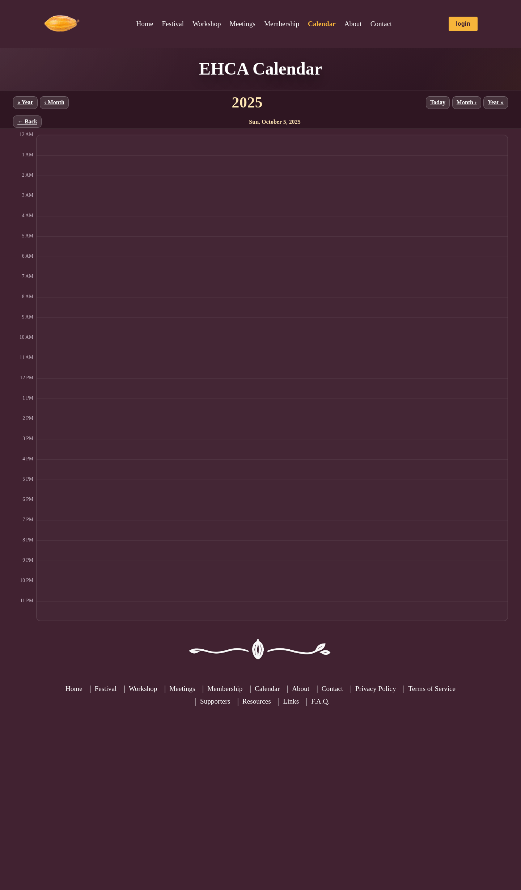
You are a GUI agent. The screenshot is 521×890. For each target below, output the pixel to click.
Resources (256, 701)
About (353, 24)
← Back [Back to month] (27, 122)
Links (291, 701)
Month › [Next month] (467, 102)
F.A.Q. (320, 701)
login (463, 24)
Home (144, 24)
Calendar (267, 688)
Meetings (242, 24)
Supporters (215, 701)
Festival (173, 24)
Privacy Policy (375, 688)
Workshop (206, 24)
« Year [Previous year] (25, 102)
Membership (281, 24)
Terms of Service (432, 688)
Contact (381, 24)
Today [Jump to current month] (437, 102)
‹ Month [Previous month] (54, 102)
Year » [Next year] (496, 102)
